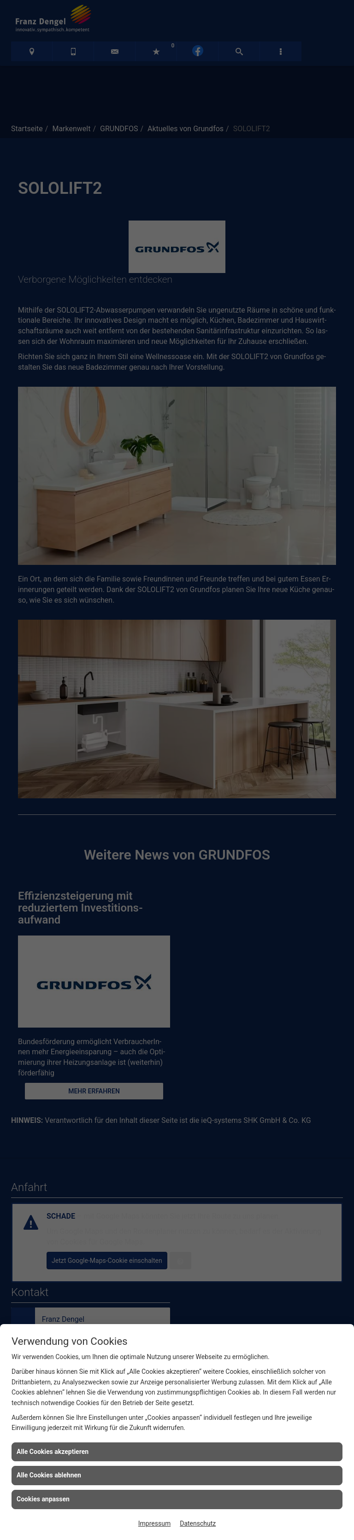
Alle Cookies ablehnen (49, 1475)
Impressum (154, 1523)
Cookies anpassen (43, 1499)
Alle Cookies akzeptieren (52, 1451)
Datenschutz (198, 1523)
